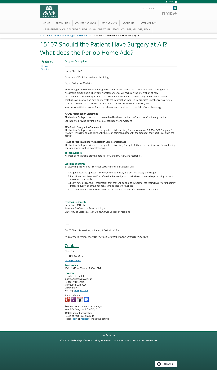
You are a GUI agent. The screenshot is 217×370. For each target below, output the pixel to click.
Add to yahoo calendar (74, 299)
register (85, 318)
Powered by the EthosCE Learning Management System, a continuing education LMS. (166, 364)
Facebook (163, 13)
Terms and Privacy (122, 340)
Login (170, 2)
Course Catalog (85, 23)
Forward (174, 13)
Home (46, 23)
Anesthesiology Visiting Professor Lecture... (70, 35)
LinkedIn (171, 13)
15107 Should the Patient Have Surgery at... (118, 35)
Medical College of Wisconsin (81, 340)
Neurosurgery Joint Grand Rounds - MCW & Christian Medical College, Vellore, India (96, 29)
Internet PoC (148, 23)
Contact (72, 245)
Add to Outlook (86, 299)
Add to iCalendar (80, 299)
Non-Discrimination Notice (145, 340)
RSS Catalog (109, 23)
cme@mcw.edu (108, 335)
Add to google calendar (67, 299)
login (74, 318)
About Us (128, 23)
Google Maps (81, 290)
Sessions (46, 69)
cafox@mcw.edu (73, 260)
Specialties (63, 23)
